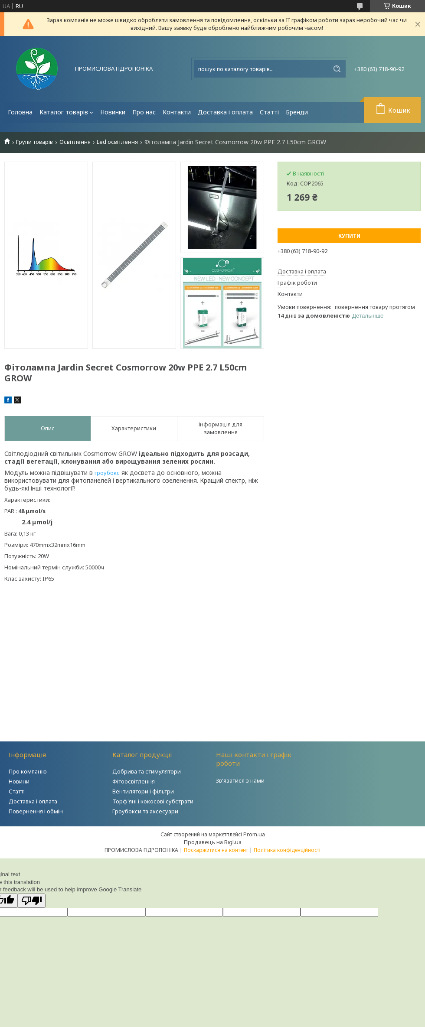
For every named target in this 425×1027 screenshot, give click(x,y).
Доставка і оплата (225, 112)
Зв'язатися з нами (240, 780)
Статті (269, 112)
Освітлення (75, 142)
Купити (349, 236)
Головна (20, 112)
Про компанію (28, 771)
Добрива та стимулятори (146, 771)
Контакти (177, 112)
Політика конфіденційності (287, 850)
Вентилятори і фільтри (143, 791)
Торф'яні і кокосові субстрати (152, 801)
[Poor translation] (32, 901)
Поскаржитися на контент (216, 850)
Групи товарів (34, 142)
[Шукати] (337, 69)
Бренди (297, 112)
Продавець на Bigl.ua (213, 842)
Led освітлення (117, 142)
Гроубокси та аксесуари (145, 811)
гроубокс (107, 473)
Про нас (144, 112)
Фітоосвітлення (133, 781)
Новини (19, 781)
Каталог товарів (63, 112)
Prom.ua (254, 834)
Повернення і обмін (36, 811)
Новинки (112, 112)
